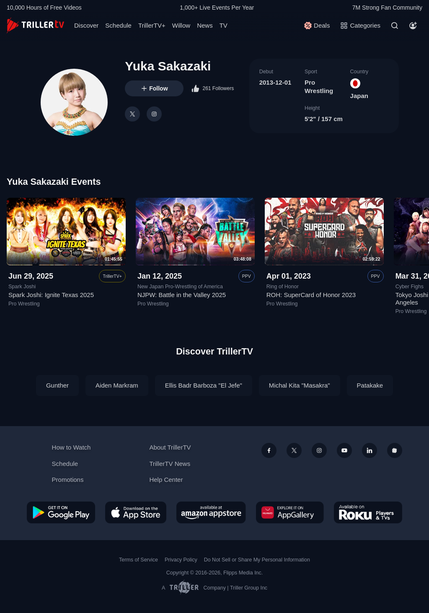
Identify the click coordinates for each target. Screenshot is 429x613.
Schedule (118, 25)
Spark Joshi (22, 287)
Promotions (68, 479)
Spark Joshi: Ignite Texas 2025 (51, 295)
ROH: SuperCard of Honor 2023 (311, 295)
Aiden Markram (117, 385)
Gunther (57, 385)
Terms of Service (138, 560)
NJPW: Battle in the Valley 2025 (181, 295)
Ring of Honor (282, 287)
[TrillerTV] (35, 25)
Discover (86, 25)
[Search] (394, 25)
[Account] (413, 25)
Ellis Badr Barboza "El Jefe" (203, 385)
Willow (181, 25)
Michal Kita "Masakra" (299, 385)
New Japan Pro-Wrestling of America (180, 287)
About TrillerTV (170, 447)
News (205, 25)
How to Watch (71, 447)
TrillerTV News (169, 463)
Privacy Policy (181, 560)
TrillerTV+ (151, 25)
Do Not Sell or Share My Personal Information (257, 560)
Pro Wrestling (24, 304)
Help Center (166, 479)
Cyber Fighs (409, 287)
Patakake (370, 385)
